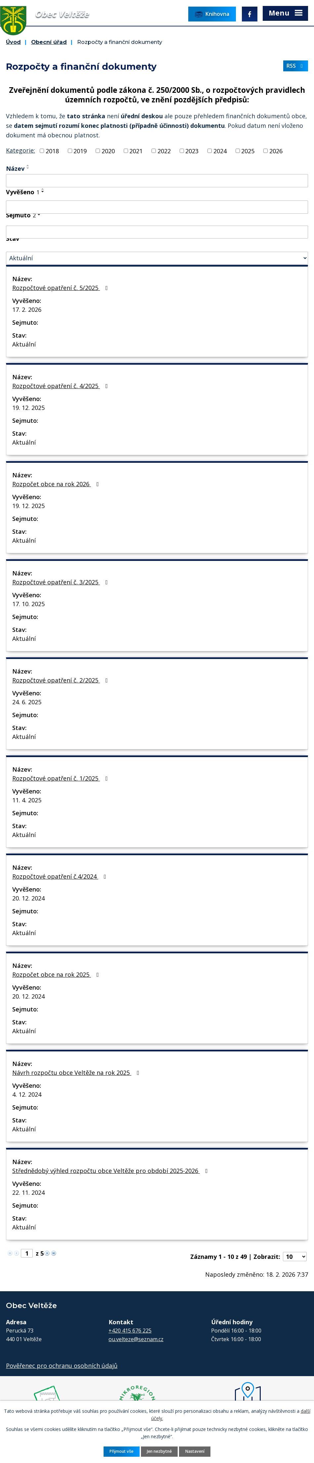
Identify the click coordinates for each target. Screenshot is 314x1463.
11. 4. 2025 (26, 800)
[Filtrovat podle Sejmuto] (157, 232)
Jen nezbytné (159, 1451)
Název (15, 168)
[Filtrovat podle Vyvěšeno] (157, 207)
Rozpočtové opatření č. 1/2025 (61, 778)
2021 (136, 151)
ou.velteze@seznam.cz (136, 1339)
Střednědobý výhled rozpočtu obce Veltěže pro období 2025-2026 (111, 1171)
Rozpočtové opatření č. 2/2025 (61, 680)
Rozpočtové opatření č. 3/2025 (61, 582)
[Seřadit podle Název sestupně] (28, 168)
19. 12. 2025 (28, 408)
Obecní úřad (49, 42)
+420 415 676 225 (130, 1330)
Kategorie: (20, 150)
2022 (164, 151)
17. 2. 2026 (26, 309)
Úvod (13, 42)
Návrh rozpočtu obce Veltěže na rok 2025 (77, 1073)
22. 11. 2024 (28, 1192)
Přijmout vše (121, 1451)
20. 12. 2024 (28, 898)
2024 (220, 151)
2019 (80, 151)
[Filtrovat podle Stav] (157, 258)
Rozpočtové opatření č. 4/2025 (61, 386)
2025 (247, 151)
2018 (52, 151)
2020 (108, 151)
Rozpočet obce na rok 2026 (57, 484)
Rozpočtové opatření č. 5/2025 (61, 288)
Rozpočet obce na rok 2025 (57, 974)
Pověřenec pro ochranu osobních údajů (61, 1366)
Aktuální (24, 344)
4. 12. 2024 (26, 1094)
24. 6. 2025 (26, 702)
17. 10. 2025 (28, 604)
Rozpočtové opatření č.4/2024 (60, 876)
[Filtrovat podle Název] (157, 180)
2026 (276, 151)
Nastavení (194, 1451)
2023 (192, 151)
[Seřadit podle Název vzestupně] (28, 165)
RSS (296, 65)
